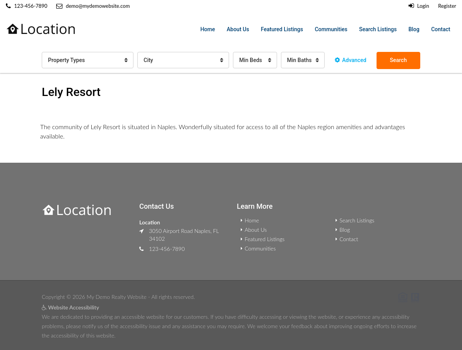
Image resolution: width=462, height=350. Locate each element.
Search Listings (377, 29)
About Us (238, 29)
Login (419, 6)
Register (447, 6)
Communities (331, 29)
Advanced (350, 60)
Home (207, 29)
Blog (414, 29)
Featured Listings (282, 29)
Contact (440, 29)
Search (398, 60)
